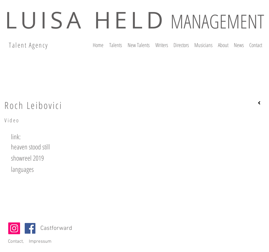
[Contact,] (16, 242)
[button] (16, 136)
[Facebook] (30, 228)
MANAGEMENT (217, 21)
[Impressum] (40, 242)
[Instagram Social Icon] (14, 228)
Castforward (56, 228)
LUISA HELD (85, 19)
